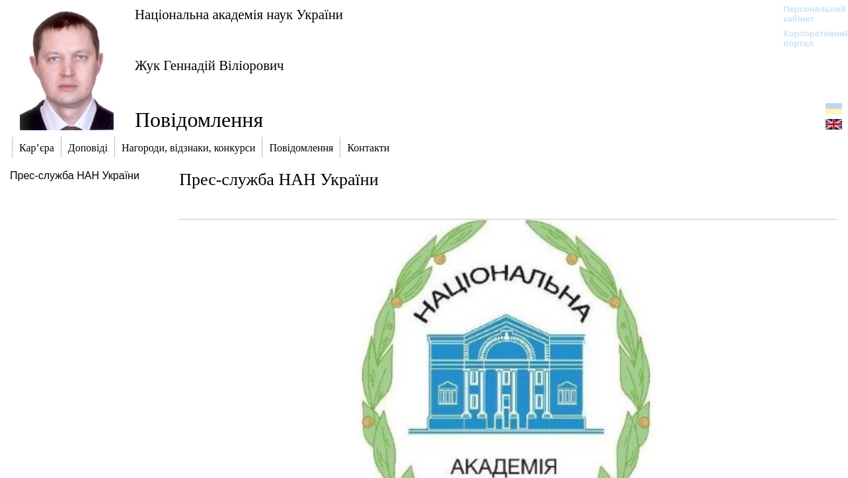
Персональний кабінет (808, 14)
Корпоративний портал (808, 38)
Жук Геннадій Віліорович (209, 65)
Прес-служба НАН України (74, 175)
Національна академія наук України (239, 14)
